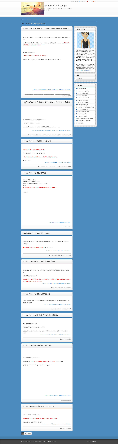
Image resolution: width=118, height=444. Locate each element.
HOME (22, 19)
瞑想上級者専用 (80, 123)
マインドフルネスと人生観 (44, 134)
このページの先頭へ (92, 441)
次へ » (29, 433)
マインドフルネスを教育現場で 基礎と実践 (37, 345)
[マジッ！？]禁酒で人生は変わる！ (83, 70)
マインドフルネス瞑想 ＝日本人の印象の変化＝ (39, 261)
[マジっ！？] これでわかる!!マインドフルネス (45, 5)
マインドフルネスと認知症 (83, 97)
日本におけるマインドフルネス (84, 120)
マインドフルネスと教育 (38, 94)
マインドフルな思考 (29, 94)
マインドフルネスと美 (82, 95)
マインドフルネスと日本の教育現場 (35, 173)
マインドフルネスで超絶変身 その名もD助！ (38, 141)
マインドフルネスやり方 (82, 104)
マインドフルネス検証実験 (83, 111)
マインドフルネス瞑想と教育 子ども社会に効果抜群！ (41, 315)
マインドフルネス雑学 (82, 116)
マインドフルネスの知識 (49, 94)
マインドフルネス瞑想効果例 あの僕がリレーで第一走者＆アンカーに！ (46, 28)
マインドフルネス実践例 (66, 95)
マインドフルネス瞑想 (82, 113)
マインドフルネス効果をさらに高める (62, 94)
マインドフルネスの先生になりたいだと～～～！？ (39, 406)
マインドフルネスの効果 (66, 134)
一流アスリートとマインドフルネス (85, 118)
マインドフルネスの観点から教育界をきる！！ (38, 294)
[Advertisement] (47, 74)
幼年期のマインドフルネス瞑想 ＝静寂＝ (37, 233)
